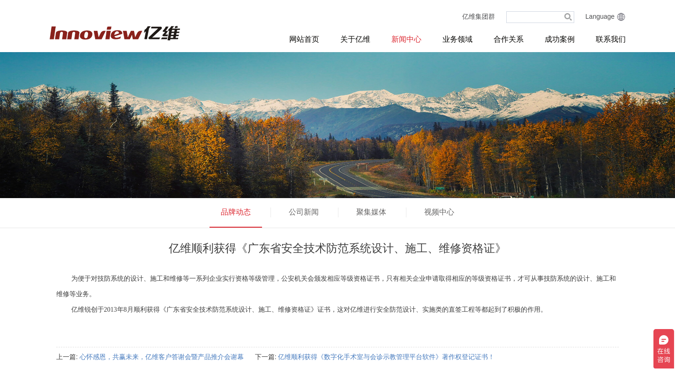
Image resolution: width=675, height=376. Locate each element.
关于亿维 (355, 39)
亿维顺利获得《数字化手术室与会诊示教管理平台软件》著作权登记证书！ (386, 357)
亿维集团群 (478, 16)
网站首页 (304, 39)
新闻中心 (406, 39)
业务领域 (457, 39)
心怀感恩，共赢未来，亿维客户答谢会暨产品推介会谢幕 (162, 357)
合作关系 (509, 39)
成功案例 (560, 39)
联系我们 (611, 39)
